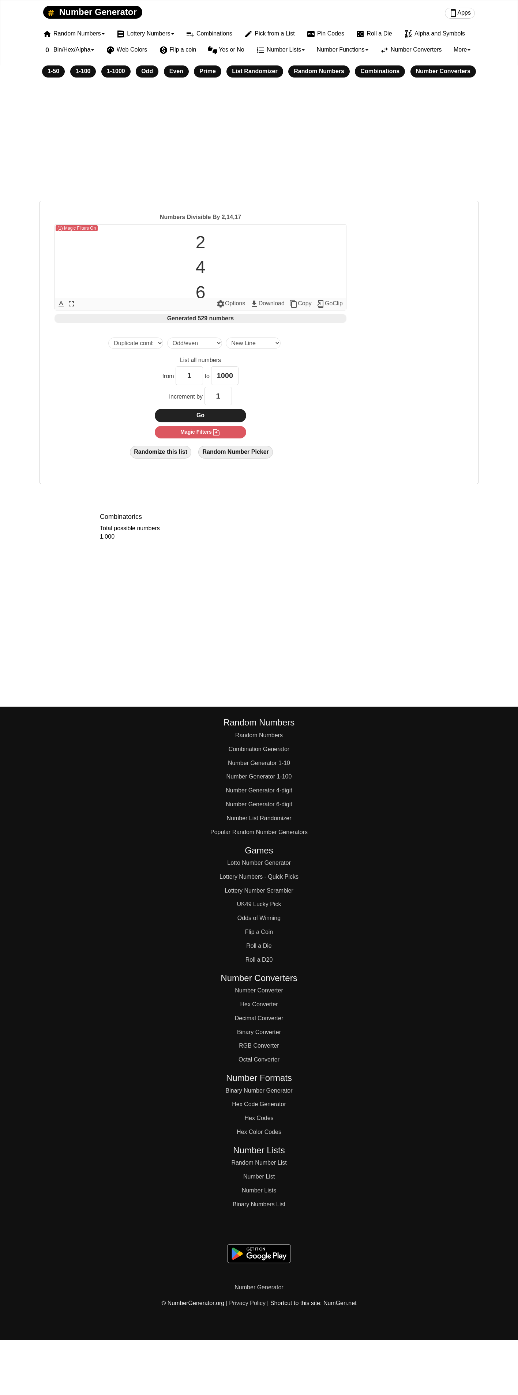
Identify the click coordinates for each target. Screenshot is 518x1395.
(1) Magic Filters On (76, 228)
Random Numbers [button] (74, 34)
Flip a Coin (259, 932)
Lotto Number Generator (258, 863)
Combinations (209, 34)
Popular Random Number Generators (259, 832)
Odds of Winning (259, 918)
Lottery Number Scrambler (259, 890)
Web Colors (126, 50)
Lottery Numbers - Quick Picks (259, 877)
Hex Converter (259, 1004)
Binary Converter (259, 1032)
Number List (259, 1176)
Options (230, 303)
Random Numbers (319, 71)
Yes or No (226, 50)
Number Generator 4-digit (259, 790)
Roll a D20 (259, 960)
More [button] (462, 49)
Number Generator (91, 12)
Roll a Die (374, 34)
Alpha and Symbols (434, 34)
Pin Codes (325, 34)
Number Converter (259, 990)
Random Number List (258, 1163)
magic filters (200, 432)
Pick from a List (269, 34)
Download (267, 303)
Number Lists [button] (280, 50)
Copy (300, 303)
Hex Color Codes (259, 1132)
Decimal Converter (259, 1018)
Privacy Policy (247, 1303)
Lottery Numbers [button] (145, 34)
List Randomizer (254, 71)
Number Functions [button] (342, 49)
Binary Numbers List (259, 1204)
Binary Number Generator (258, 1090)
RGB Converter (259, 1046)
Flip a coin (177, 50)
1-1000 (116, 71)
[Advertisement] (259, 144)
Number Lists (259, 1190)
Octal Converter (259, 1059)
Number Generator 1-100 (259, 776)
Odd (147, 71)
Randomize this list (160, 452)
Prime (207, 71)
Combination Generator (259, 749)
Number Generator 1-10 (259, 763)
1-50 (53, 71)
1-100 (83, 71)
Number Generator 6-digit (259, 804)
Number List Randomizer (259, 818)
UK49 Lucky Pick (259, 904)
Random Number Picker (235, 452)
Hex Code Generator (259, 1104)
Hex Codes (258, 1118)
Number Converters (411, 50)
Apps (460, 13)
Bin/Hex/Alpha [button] (68, 50)
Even (176, 71)
